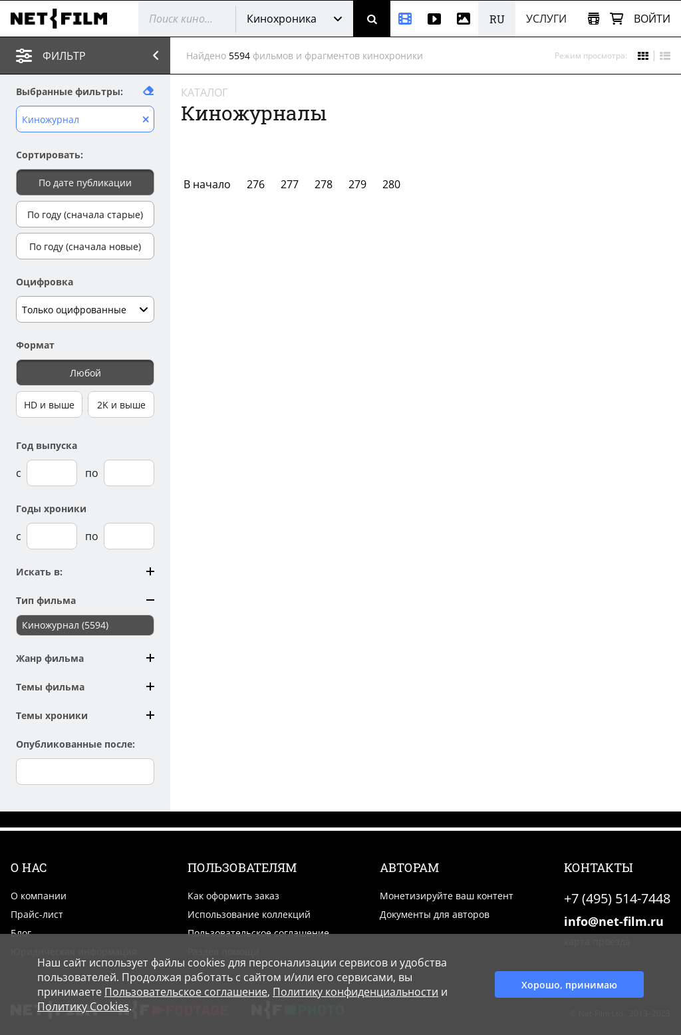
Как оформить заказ (233, 895)
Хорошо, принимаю (569, 984)
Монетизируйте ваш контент (446, 895)
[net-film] (64, 19)
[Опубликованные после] (85, 771)
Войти (652, 18)
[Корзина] (616, 19)
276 (256, 184)
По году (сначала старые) (85, 214)
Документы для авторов (434, 914)
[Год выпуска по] (129, 473)
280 (391, 184)
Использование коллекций (249, 914)
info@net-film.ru (614, 921)
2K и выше (121, 404)
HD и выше (49, 404)
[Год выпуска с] (52, 473)
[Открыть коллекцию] (593, 19)
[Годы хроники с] (52, 536)
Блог (21, 933)
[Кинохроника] (405, 19)
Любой (85, 373)
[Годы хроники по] (129, 536)
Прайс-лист (37, 914)
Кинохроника (282, 18)
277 (290, 184)
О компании (39, 895)
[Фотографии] (463, 19)
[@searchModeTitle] (181, 19)
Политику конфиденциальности (355, 991)
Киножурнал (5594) (65, 625)
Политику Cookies (83, 1006)
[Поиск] (371, 19)
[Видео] (434, 19)
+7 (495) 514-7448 (617, 898)
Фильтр (97, 55)
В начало (207, 184)
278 (324, 184)
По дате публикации (85, 182)
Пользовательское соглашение (258, 933)
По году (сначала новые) (85, 246)
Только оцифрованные (74, 309)
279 (357, 184)
